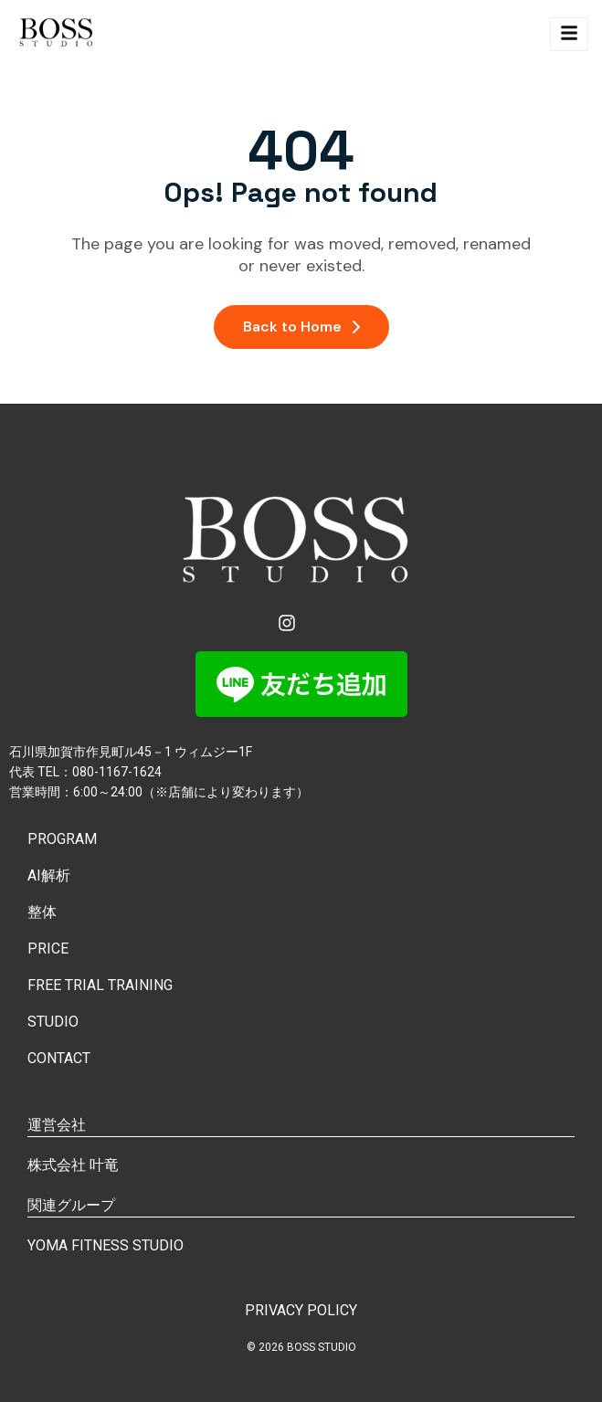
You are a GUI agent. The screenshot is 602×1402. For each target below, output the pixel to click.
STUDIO (53, 1021)
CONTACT (58, 1058)
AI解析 (48, 875)
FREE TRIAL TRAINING (100, 985)
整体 (42, 912)
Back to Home (301, 326)
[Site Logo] (58, 35)
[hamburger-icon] (569, 34)
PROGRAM (62, 839)
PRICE (48, 948)
